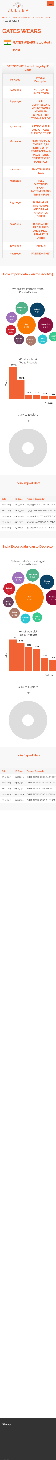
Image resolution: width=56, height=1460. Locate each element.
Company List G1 (41, 17)
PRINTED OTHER (40, 253)
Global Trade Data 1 (20, 17)
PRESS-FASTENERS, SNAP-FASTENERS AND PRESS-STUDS (40, 187)
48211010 (15, 169)
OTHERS (41, 245)
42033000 (15, 245)
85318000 (15, 224)
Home (5, 17)
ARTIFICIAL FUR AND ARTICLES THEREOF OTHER (41, 130)
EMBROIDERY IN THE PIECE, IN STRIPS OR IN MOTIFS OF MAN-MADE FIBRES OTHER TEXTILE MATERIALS (41, 151)
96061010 (15, 180)
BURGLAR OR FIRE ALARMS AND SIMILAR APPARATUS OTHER (41, 209)
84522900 (15, 90)
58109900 (15, 141)
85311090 (15, 202)
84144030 (15, 101)
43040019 (15, 126)
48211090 (15, 253)
